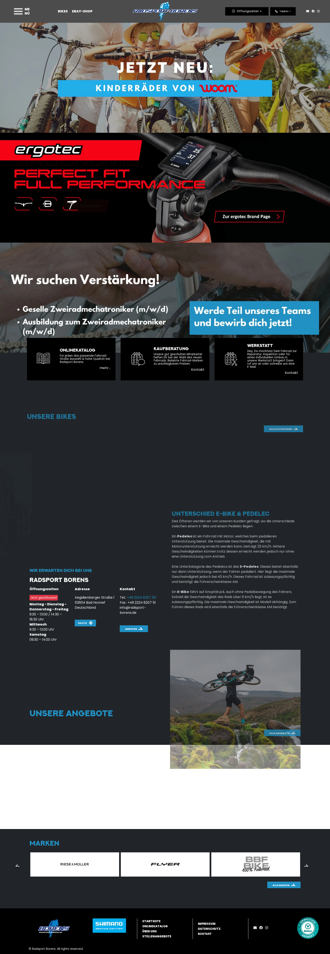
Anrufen (131, 629)
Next (306, 865)
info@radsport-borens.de (133, 610)
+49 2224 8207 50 (141, 597)
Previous (17, 865)
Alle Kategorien (280, 458)
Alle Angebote (279, 751)
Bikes (63, 11)
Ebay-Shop (82, 11)
